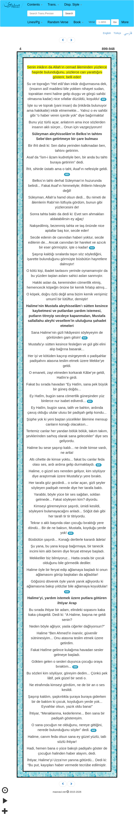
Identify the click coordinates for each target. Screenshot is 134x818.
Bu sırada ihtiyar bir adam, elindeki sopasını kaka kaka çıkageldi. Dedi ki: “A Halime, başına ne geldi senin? (67, 615)
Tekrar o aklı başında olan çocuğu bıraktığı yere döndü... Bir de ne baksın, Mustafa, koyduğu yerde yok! (67, 528)
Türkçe (117, 33)
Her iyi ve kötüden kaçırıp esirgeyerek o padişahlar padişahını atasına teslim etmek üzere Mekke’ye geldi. (67, 361)
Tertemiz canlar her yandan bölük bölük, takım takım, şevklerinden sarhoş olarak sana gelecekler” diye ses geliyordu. (67, 436)
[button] (35, 4)
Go (115, 22)
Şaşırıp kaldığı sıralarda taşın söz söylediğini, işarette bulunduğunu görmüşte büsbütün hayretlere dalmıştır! (67, 259)
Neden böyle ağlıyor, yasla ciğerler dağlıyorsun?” (67, 626)
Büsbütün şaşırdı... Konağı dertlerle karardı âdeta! (67, 539)
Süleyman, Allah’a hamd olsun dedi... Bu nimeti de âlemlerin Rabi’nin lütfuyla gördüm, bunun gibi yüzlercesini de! (67, 202)
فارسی (128, 33)
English (107, 33)
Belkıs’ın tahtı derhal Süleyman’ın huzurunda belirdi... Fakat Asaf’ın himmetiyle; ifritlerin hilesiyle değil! (67, 185)
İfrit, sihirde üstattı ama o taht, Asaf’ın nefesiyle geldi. (67, 169)
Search (69, 13)
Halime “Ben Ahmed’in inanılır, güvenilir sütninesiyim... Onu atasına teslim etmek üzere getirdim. (67, 638)
